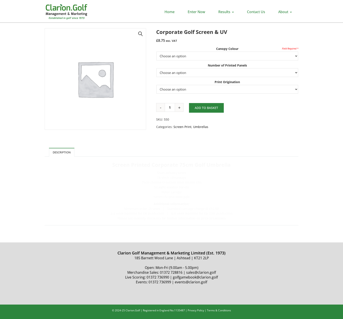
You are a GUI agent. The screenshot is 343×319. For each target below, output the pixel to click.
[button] (140, 34)
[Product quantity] (171, 107)
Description (62, 152)
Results (226, 11)
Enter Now (196, 11)
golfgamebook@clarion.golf (195, 277)
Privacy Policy (196, 310)
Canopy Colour (227, 49)
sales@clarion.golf (201, 272)
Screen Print (182, 127)
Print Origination (227, 82)
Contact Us (256, 11)
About (285, 11)
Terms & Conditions (219, 310)
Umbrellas (200, 127)
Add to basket (206, 108)
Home (169, 11)
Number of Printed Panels (227, 65)
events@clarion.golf (191, 282)
